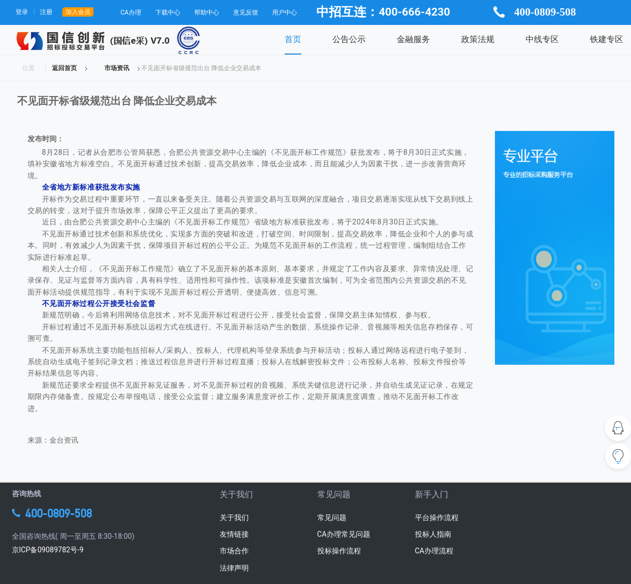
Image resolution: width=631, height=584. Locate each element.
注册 (46, 12)
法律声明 (234, 568)
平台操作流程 (437, 517)
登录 (22, 12)
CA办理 (130, 12)
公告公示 (349, 39)
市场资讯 (116, 68)
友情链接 (234, 534)
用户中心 (284, 12)
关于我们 (234, 517)
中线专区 (542, 39)
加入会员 (77, 12)
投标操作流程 (339, 551)
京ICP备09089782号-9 (48, 550)
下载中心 (167, 12)
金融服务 (413, 39)
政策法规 (477, 39)
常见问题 (331, 517)
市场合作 (234, 551)
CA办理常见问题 (343, 534)
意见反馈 (245, 12)
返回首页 (64, 68)
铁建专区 (606, 39)
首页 (293, 39)
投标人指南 (433, 534)
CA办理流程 (434, 551)
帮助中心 (206, 12)
